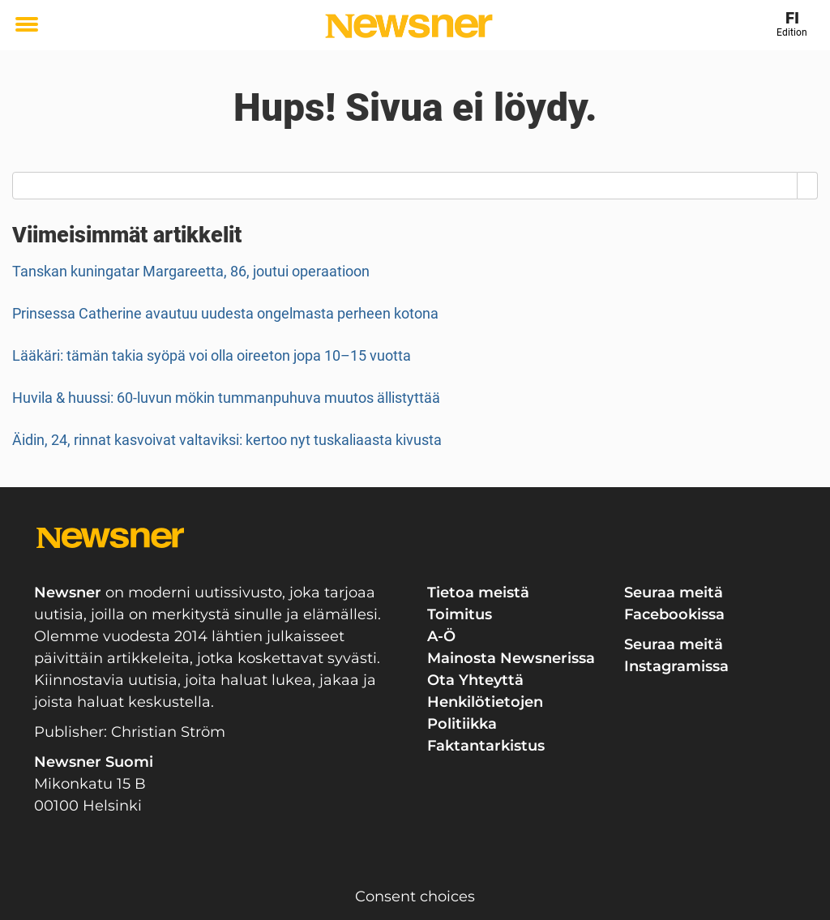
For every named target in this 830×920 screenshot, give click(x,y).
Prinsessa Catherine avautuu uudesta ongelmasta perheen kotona (225, 313)
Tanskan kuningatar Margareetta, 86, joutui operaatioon (191, 271)
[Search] (808, 185)
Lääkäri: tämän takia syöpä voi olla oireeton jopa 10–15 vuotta (211, 355)
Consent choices (415, 896)
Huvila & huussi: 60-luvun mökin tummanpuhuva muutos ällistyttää (226, 397)
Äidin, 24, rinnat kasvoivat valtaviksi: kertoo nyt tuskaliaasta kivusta (227, 439)
